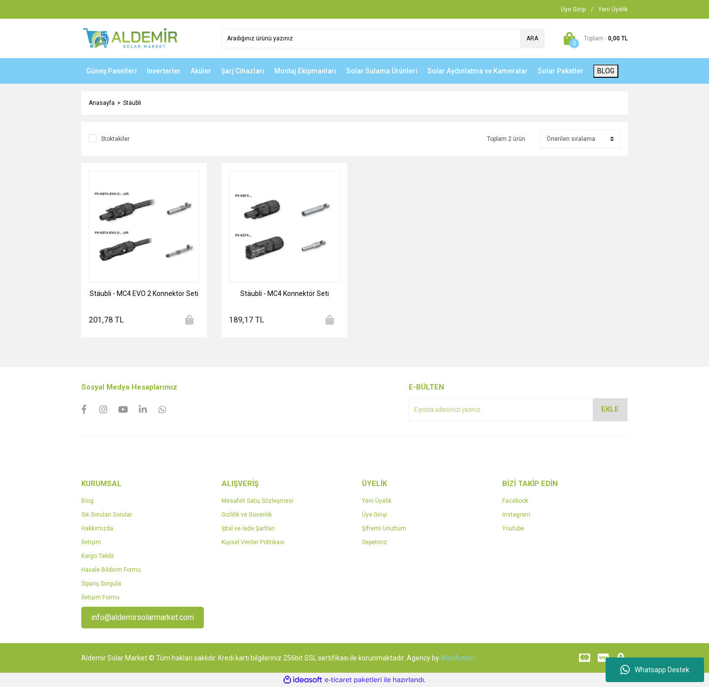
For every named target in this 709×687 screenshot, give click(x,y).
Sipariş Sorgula (101, 583)
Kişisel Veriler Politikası (253, 542)
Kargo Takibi (97, 556)
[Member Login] (573, 9)
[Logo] (130, 37)
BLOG (605, 71)
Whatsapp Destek (654, 669)
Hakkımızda (97, 528)
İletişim (91, 542)
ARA (532, 38)
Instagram (516, 514)
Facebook (515, 500)
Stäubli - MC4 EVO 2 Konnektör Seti (144, 293)
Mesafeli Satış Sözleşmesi (257, 500)
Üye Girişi (374, 514)
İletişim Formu (100, 597)
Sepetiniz (374, 542)
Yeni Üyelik (376, 500)
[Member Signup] (613, 9)
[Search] (383, 38)
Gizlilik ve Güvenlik (247, 514)
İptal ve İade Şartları (248, 528)
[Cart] (593, 38)
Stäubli (132, 102)
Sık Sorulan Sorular (106, 514)
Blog (87, 500)
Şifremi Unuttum (384, 528)
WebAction (458, 658)
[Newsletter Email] (518, 409)
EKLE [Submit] (610, 409)
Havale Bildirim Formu (111, 569)
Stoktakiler (115, 138)
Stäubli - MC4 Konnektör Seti (284, 293)
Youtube (513, 528)
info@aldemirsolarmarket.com (142, 617)
